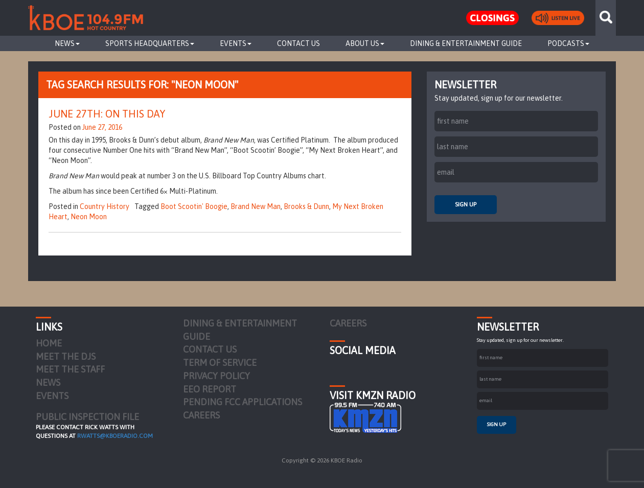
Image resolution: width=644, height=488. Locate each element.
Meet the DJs (66, 356)
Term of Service (220, 362)
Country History (104, 206)
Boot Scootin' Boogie (193, 206)
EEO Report (209, 389)
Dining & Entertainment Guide (466, 43)
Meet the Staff (70, 369)
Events (235, 43)
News (67, 43)
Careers (201, 415)
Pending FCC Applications (242, 402)
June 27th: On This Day (107, 114)
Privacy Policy (216, 375)
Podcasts (568, 43)
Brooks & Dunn (306, 206)
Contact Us (298, 43)
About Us (365, 43)
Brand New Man (256, 206)
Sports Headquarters (149, 43)
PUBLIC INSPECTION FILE (87, 416)
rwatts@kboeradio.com (115, 435)
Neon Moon (89, 217)
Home (49, 343)
